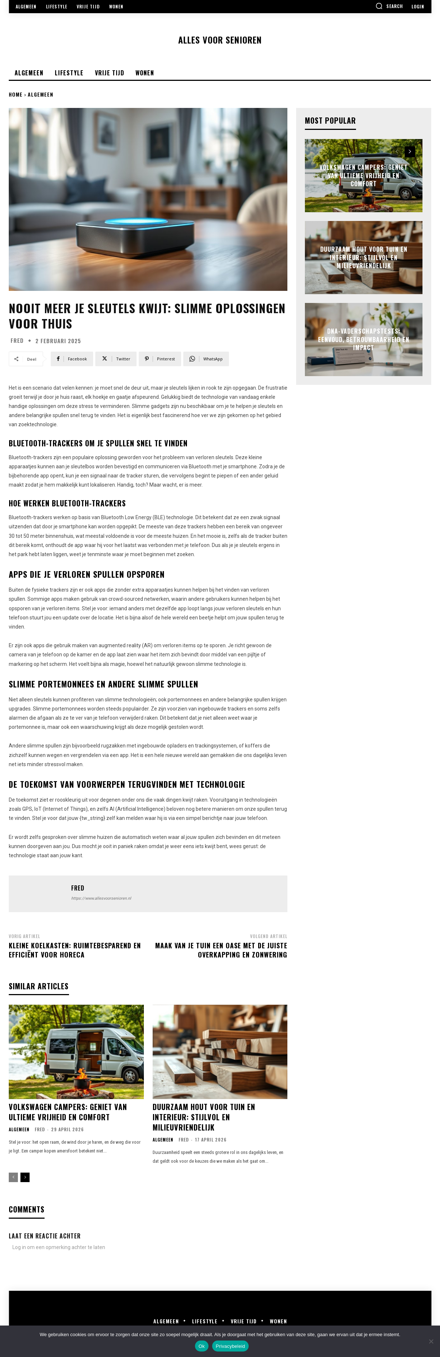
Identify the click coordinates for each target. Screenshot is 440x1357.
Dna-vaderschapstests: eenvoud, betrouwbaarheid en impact (363, 339)
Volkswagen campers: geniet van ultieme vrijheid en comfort (68, 1111)
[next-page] (25, 1177)
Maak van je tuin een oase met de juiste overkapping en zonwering (221, 950)
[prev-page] (13, 1177)
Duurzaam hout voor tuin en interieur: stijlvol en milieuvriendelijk (204, 1117)
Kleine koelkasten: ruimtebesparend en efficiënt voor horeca (75, 950)
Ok (202, 1346)
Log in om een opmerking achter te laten (58, 1247)
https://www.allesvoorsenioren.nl (101, 898)
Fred (17, 340)
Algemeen (40, 94)
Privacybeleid (230, 1346)
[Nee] (431, 1341)
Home (16, 94)
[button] (389, 6)
